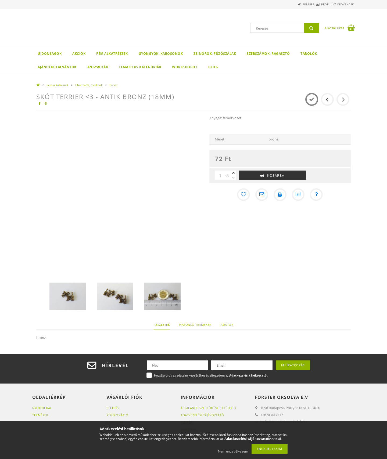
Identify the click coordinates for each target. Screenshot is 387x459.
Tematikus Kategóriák (140, 67)
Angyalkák (97, 67)
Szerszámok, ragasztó (268, 53)
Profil (316, 4)
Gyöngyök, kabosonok (161, 53)
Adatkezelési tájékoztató (202, 415)
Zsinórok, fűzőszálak (215, 53)
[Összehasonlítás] (298, 194)
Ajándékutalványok (57, 67)
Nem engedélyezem (233, 451)
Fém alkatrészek (112, 53)
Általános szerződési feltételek (208, 408)
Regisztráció (117, 415)
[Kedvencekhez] (243, 194)
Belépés (293, 4)
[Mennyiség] (220, 175)
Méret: (220, 139)
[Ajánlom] (261, 194)
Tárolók (308, 53)
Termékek (40, 415)
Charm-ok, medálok (89, 85)
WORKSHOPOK (185, 67)
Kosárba (275, 175)
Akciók (78, 53)
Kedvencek (342, 4)
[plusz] (233, 173)
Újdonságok (50, 53)
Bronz (113, 85)
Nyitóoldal (42, 408)
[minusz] (233, 177)
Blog (213, 67)
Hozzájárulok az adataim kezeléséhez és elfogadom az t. (211, 375)
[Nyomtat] (280, 194)
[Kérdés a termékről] (316, 194)
